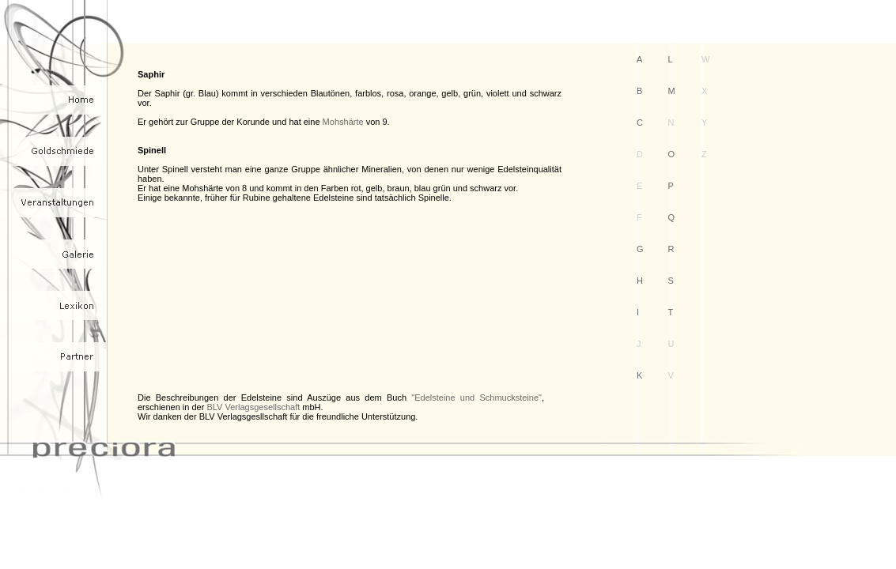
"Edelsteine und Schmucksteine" (476, 397)
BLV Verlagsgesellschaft (253, 407)
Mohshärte (343, 121)
